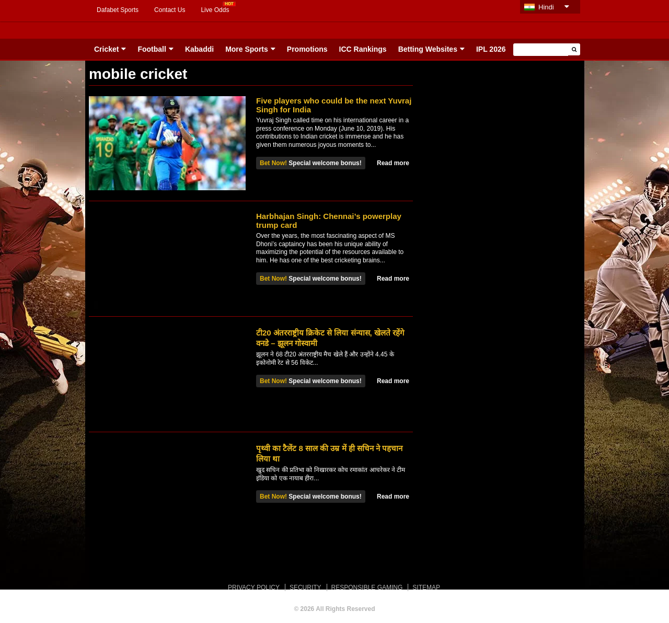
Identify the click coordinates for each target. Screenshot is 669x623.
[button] (574, 49)
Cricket (106, 49)
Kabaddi (199, 49)
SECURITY (305, 587)
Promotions (307, 49)
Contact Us (169, 10)
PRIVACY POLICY (254, 587)
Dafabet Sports (118, 10)
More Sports (246, 49)
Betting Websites (427, 49)
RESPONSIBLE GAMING (367, 587)
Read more (393, 163)
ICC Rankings (363, 49)
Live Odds (215, 10)
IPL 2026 (491, 49)
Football (151, 49)
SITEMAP (426, 587)
